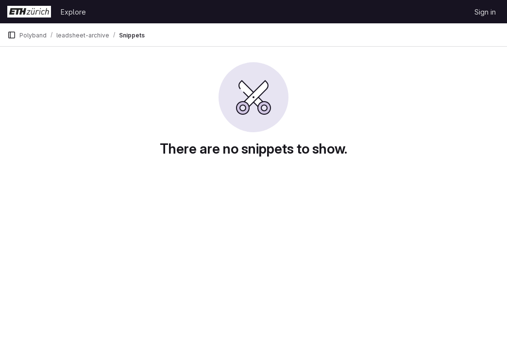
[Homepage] (29, 11)
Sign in (485, 12)
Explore (73, 12)
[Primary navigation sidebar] (11, 35)
